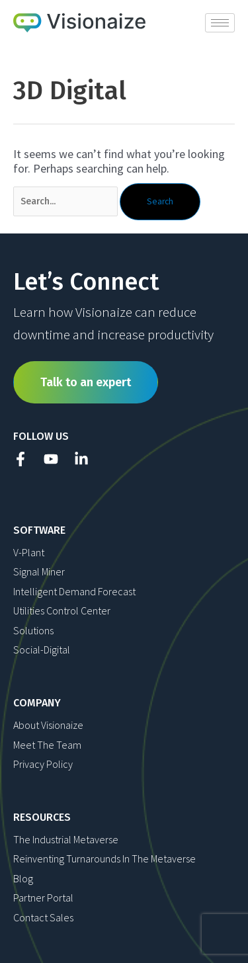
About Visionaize (48, 725)
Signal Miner (39, 571)
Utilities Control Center (61, 610)
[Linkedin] (81, 459)
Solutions (33, 630)
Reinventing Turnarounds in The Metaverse (104, 858)
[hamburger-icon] (220, 22)
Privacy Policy (43, 764)
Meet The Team (47, 744)
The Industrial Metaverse (65, 839)
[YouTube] (51, 459)
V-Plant (28, 552)
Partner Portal (43, 897)
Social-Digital (41, 649)
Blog (23, 878)
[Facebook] (20, 459)
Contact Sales (43, 917)
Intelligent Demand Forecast (74, 591)
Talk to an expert (85, 382)
